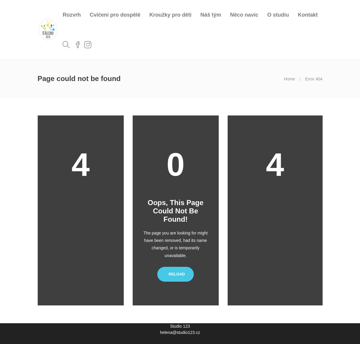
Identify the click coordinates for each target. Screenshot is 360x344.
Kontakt (308, 15)
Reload (175, 274)
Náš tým (210, 15)
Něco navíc (244, 15)
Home (289, 79)
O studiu (278, 15)
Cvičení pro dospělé (115, 15)
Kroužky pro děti (170, 15)
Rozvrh (72, 15)
